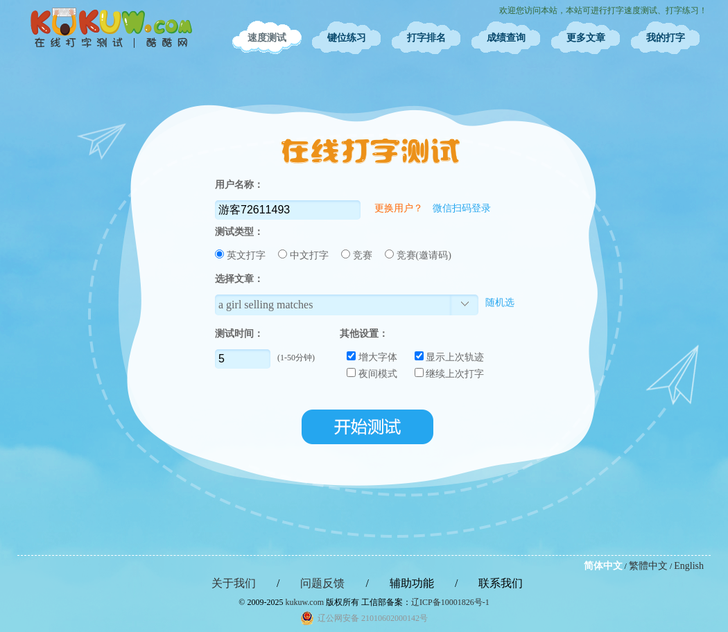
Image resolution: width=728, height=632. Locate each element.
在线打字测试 (111, 27)
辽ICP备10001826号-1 (450, 602)
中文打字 (304, 255)
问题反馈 (322, 583)
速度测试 (267, 38)
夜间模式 (372, 373)
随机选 (499, 302)
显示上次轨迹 (450, 356)
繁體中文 (648, 566)
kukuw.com (304, 602)
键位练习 (346, 38)
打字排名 (426, 38)
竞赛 (357, 255)
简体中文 (603, 566)
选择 (464, 305)
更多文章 (585, 38)
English (689, 566)
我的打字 (665, 38)
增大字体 (372, 356)
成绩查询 (506, 38)
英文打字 (241, 255)
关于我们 (233, 583)
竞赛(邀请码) (418, 255)
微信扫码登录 (462, 208)
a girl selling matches (265, 304)
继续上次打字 (450, 373)
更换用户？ (398, 208)
